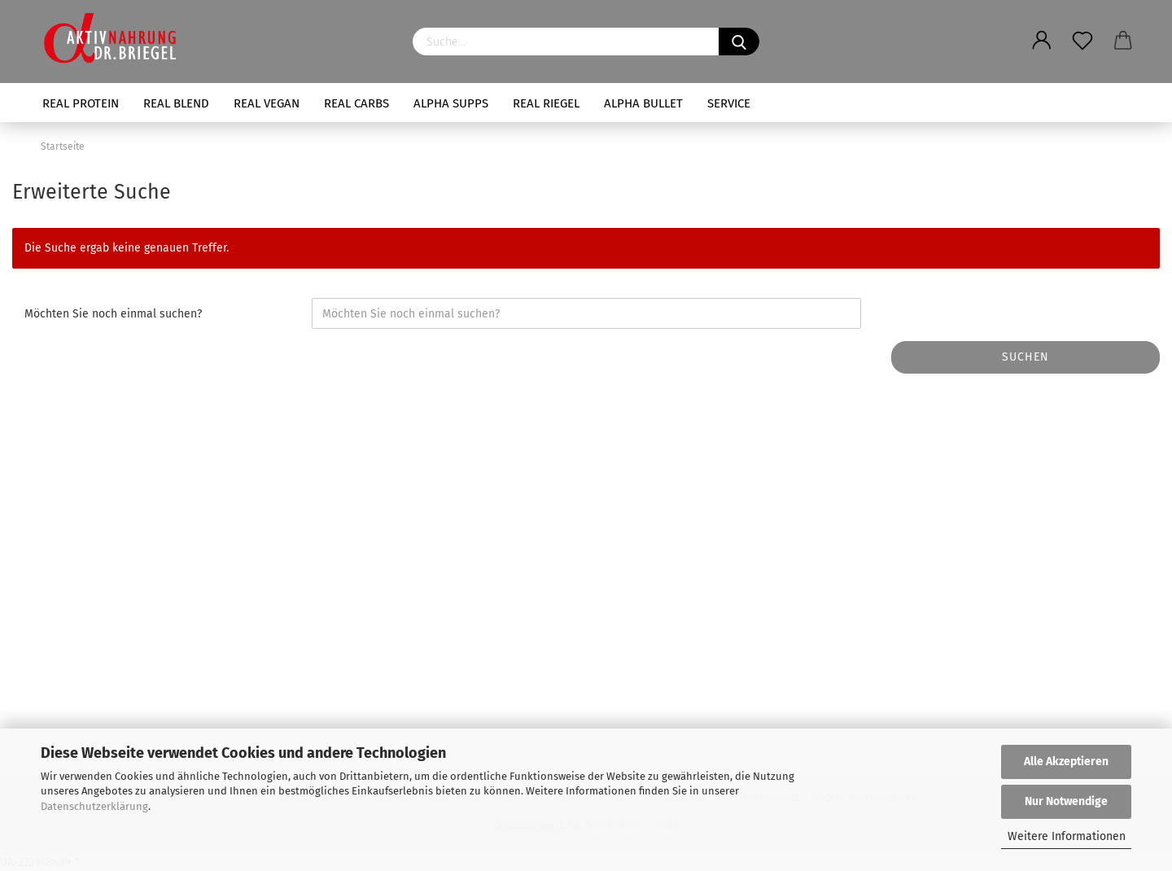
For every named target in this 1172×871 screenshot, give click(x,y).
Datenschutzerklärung (94, 806)
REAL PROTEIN (80, 103)
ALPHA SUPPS (450, 103)
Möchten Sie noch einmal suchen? (113, 314)
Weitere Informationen (1067, 836)
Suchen (1025, 357)
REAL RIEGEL (546, 103)
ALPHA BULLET (643, 103)
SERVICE (728, 103)
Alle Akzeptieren (1066, 761)
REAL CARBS (356, 103)
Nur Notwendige (1066, 801)
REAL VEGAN (267, 103)
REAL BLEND (176, 103)
